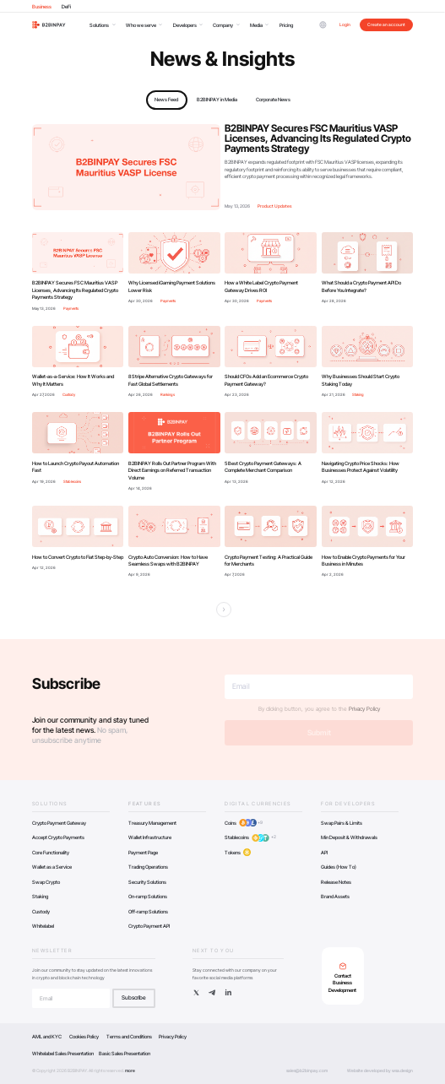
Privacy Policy (364, 709)
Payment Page (143, 852)
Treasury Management (152, 823)
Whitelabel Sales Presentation (63, 1053)
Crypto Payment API (149, 926)
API (324, 852)
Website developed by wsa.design (380, 1070)
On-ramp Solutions (147, 896)
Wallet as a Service (52, 867)
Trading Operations (148, 867)
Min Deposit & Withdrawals (349, 837)
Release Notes (336, 882)
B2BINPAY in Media (217, 99)
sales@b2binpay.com (307, 1070)
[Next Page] (223, 609)
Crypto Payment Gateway (59, 823)
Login (344, 24)
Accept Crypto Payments (58, 837)
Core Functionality (50, 852)
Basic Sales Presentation (124, 1053)
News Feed (166, 99)
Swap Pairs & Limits (341, 823)
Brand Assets (335, 896)
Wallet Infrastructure (149, 837)
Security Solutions (147, 882)
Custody (41, 911)
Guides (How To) (338, 867)
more (130, 1070)
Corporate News (273, 99)
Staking (40, 896)
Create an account (386, 24)
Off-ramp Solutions (148, 911)
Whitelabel (43, 926)
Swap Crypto (46, 882)
